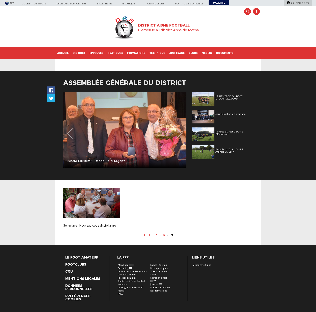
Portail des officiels (189, 3)
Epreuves (96, 52)
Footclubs (75, 264)
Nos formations (158, 290)
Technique (157, 52)
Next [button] (179, 131)
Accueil (63, 52)
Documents (225, 52)
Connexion (300, 3)
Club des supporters (71, 3)
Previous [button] (70, 131)
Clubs (193, 52)
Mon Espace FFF (126, 265)
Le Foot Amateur (82, 257)
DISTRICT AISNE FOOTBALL (164, 25)
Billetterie (104, 3)
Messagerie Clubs (201, 265)
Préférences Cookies (77, 298)
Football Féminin (127, 278)
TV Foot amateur (159, 271)
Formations (136, 52)
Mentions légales (82, 278)
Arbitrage (177, 52)
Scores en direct (158, 278)
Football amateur (127, 274)
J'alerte (219, 2)
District (79, 52)
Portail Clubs (155, 3)
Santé (153, 274)
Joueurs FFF (156, 284)
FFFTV (153, 281)
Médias (207, 52)
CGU (69, 271)
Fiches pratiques (159, 268)
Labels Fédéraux (158, 265)
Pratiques (115, 52)
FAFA (120, 294)
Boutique (128, 3)
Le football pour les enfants (132, 271)
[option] (124, 130)
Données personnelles (78, 287)
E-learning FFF (125, 268)
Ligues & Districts (34, 3)
